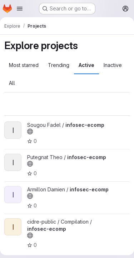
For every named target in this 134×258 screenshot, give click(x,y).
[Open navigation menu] (19, 8)
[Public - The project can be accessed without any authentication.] (30, 131)
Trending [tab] (58, 65)
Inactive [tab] (113, 65)
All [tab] (12, 83)
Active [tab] (86, 65)
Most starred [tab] (24, 65)
